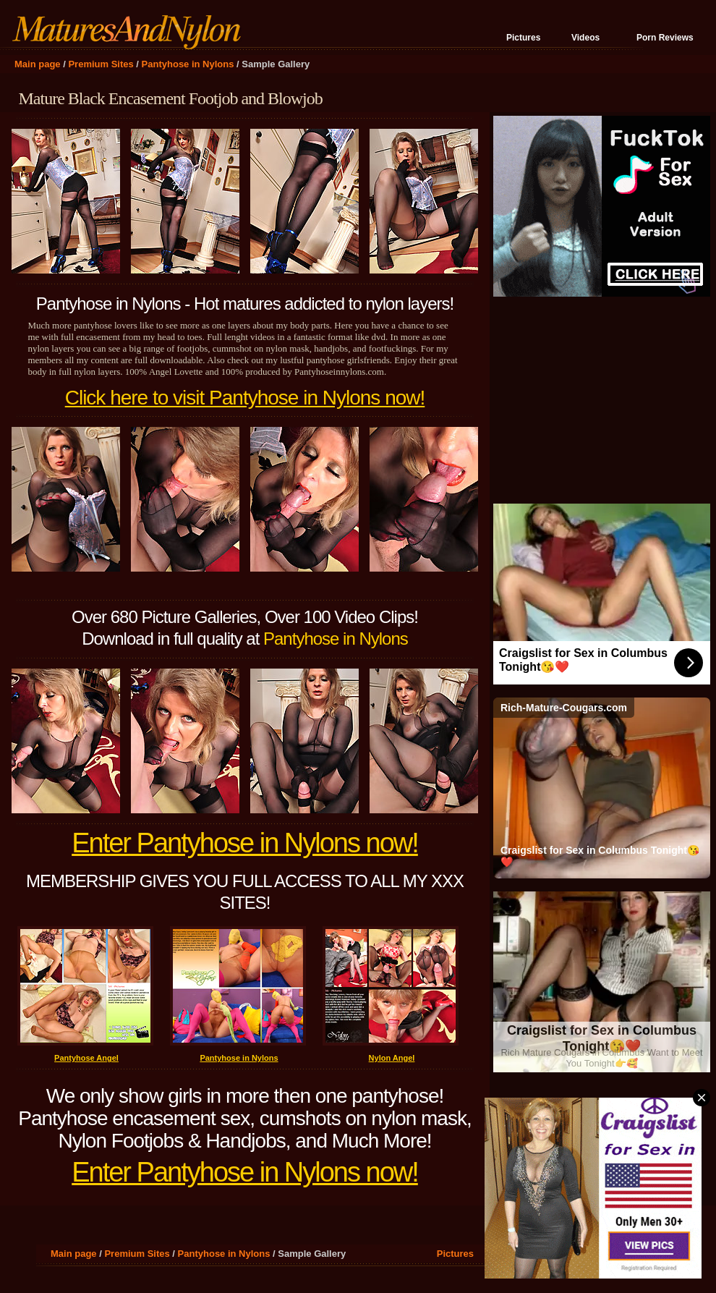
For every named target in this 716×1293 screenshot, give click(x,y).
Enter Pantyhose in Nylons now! (245, 843)
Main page (37, 64)
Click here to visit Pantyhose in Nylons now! (245, 397)
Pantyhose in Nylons (188, 64)
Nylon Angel (392, 1058)
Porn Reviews (665, 38)
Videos (585, 38)
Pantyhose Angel (86, 1058)
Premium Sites (100, 64)
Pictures (523, 38)
